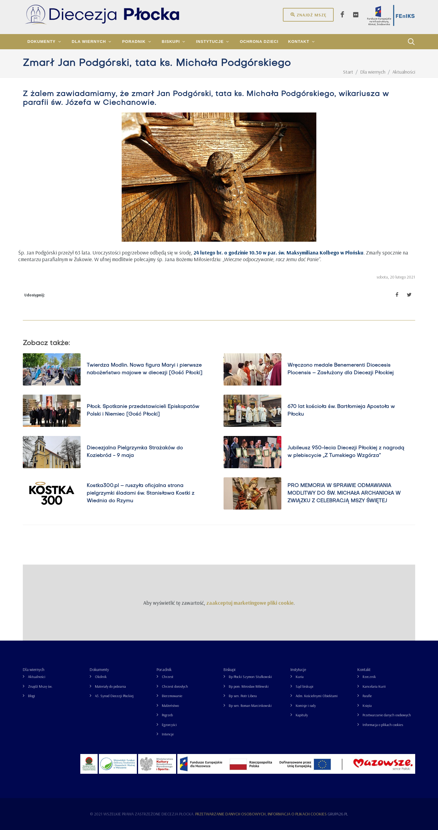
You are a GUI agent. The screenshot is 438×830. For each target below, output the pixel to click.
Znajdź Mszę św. (40, 686)
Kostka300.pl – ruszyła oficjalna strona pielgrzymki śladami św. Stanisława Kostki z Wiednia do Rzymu (140, 493)
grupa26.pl (338, 814)
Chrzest (167, 676)
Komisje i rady (306, 705)
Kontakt (363, 669)
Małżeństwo (170, 705)
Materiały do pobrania (110, 686)
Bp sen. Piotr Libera (243, 695)
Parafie (367, 695)
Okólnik (101, 676)
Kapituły (302, 715)
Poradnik (164, 669)
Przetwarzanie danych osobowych (387, 715)
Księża (367, 705)
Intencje (168, 734)
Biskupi (229, 669)
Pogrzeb (167, 715)
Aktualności (36, 676)
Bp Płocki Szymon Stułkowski (250, 676)
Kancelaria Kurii (374, 686)
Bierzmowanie (172, 695)
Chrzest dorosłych (175, 686)
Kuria (300, 676)
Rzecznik (369, 676)
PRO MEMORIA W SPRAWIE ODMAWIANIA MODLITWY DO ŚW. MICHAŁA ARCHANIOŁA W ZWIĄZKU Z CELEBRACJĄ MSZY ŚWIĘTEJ (344, 493)
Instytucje (298, 669)
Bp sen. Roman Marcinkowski (250, 705)
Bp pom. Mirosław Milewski (249, 686)
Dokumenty (99, 669)
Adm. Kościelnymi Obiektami (317, 695)
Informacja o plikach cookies (383, 724)
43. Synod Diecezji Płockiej (114, 695)
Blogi (31, 695)
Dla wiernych (33, 669)
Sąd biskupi (304, 686)
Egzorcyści (169, 724)
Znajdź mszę (308, 14)
